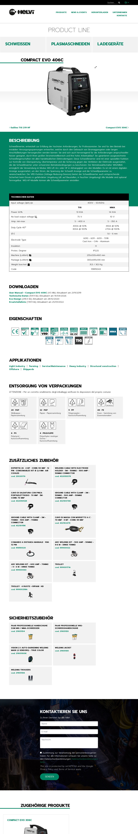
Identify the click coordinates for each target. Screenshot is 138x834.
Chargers (56, 831)
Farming (33, 366)
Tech (53, 828)
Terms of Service (66, 693)
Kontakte (122, 15)
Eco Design (15, 298)
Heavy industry (77, 366)
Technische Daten (19, 295)
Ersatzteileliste (17, 302)
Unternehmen (120, 12)
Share (12, 185)
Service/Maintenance (53, 366)
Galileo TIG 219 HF (19, 127)
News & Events (79, 12)
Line (52, 824)
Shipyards (28, 369)
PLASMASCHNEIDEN (70, 44)
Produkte (61, 12)
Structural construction (103, 366)
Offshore (14, 369)
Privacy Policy (46, 693)
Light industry (17, 366)
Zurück (14, 807)
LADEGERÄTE (110, 44)
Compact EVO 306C (117, 127)
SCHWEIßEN (17, 44)
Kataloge (14, 831)
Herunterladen (99, 12)
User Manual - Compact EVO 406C (28, 292)
